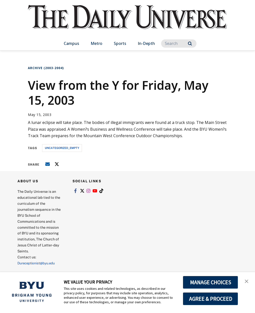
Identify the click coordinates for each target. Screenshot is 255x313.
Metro (96, 43)
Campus (71, 43)
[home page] (127, 22)
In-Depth (146, 43)
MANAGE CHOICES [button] (210, 282)
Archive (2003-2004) (46, 68)
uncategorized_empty (62, 147)
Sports (120, 43)
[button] (247, 281)
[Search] (179, 43)
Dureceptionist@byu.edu (37, 263)
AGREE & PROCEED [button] (210, 298)
